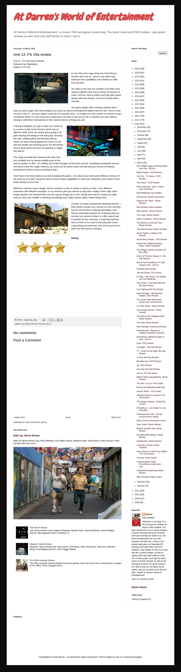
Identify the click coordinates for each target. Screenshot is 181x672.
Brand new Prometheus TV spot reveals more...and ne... (151, 263)
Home (68, 417)
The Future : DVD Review (148, 182)
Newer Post (19, 417)
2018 (137, 100)
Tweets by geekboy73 (141, 599)
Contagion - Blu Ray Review (149, 347)
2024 (137, 76)
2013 (137, 120)
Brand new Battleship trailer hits (151, 387)
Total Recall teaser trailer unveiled (152, 229)
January (141, 486)
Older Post (116, 417)
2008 (137, 502)
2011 (137, 491)
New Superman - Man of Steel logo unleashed (150, 188)
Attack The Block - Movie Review (151, 219)
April (139, 158)
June (139, 151)
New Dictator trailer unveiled (149, 207)
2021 (137, 88)
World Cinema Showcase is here (151, 420)
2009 (137, 498)
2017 (137, 104)
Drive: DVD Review (145, 343)
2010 (137, 494)
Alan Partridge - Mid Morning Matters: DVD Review (149, 294)
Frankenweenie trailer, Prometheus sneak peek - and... (149, 464)
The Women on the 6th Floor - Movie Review (150, 224)
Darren (149, 514)
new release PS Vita (29, 324)
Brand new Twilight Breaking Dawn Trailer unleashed (149, 244)
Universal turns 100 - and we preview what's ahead (149, 415)
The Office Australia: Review (42, 560)
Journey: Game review (147, 458)
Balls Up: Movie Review (26, 435)
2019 (137, 96)
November (142, 131)
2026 (137, 69)
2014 (137, 116)
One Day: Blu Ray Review (148, 369)
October (141, 135)
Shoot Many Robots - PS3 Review (152, 239)
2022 (137, 84)
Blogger (138, 657)
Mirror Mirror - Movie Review (149, 211)
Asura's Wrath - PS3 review (149, 391)
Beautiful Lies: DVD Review (149, 361)
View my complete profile (143, 579)
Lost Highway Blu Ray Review (150, 289)
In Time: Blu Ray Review (148, 357)
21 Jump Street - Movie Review (151, 306)
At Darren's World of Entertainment (83, 16)
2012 (137, 124)
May (139, 155)
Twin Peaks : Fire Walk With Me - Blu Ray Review (151, 284)
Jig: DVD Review (144, 365)
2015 (137, 112)
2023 (137, 80)
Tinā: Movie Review (38, 527)
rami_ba (119, 657)
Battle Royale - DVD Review (149, 172)
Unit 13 (48, 324)
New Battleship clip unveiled (149, 193)
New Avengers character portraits (151, 326)
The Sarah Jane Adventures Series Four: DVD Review (149, 300)
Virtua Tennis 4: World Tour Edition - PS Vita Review (152, 452)
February (141, 482)
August (140, 143)
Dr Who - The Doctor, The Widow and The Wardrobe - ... (151, 278)
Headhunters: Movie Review (149, 441)
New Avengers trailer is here (149, 477)
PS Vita (41, 324)
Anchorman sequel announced (150, 197)
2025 (137, 73)
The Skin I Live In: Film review (150, 383)
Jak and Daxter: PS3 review (149, 273)
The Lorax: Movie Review (148, 215)
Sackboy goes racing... (147, 269)
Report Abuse (139, 587)
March (140, 162)
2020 (137, 92)
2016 (137, 108)
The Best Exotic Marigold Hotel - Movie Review (151, 317)
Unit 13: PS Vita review (147, 373)
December (142, 127)
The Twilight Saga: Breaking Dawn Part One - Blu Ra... (152, 167)
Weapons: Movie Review (41, 544)
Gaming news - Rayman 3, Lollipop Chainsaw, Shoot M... (151, 331)
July (139, 147)
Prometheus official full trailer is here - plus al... (150, 338)
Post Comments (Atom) (36, 422)
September (142, 139)
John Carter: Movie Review (149, 424)
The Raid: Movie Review (147, 322)
